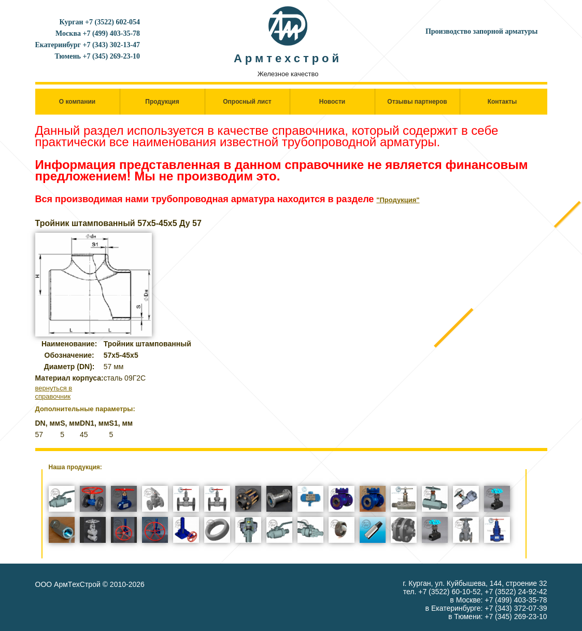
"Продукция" (397, 200)
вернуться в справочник (54, 392)
